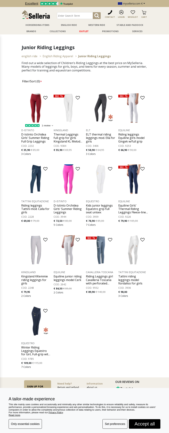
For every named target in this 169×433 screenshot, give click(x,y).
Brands (31, 31)
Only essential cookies (25, 423)
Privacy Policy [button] (56, 412)
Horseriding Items (37, 25)
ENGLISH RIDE (29, 56)
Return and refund (68, 387)
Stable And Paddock (130, 25)
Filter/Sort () (32, 81)
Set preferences (115, 423)
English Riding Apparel (58, 56)
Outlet (84, 31)
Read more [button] (14, 415)
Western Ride (96, 25)
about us (92, 387)
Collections (58, 31)
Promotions (110, 31)
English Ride (69, 25)
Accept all (144, 424)
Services (137, 31)
